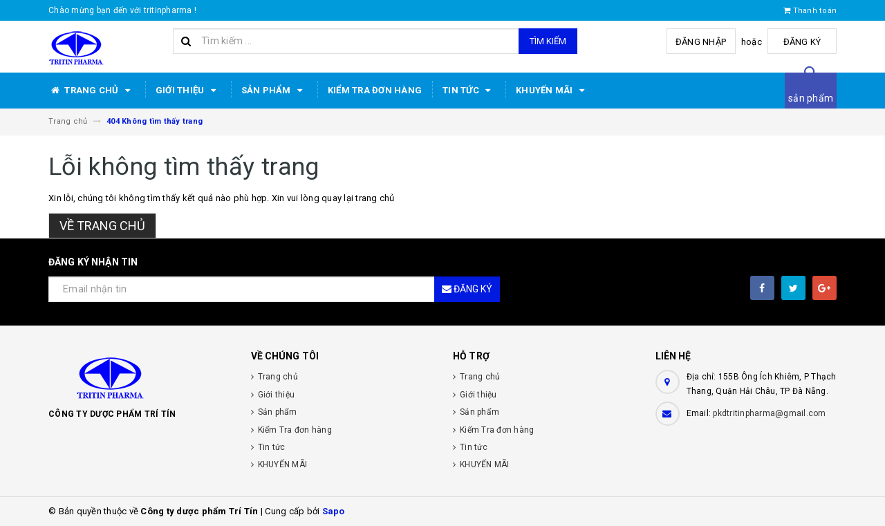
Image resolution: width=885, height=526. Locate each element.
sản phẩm (810, 98)
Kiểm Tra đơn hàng (375, 90)
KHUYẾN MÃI (552, 90)
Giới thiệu (188, 90)
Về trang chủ (102, 225)
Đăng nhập (701, 42)
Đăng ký (802, 42)
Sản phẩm (274, 90)
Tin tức (468, 90)
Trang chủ (91, 90)
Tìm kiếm (548, 41)
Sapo (333, 511)
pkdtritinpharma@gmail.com (769, 413)
